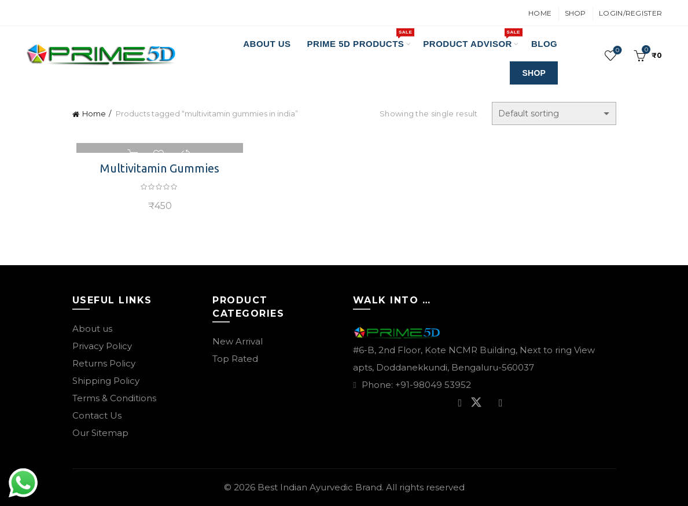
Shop (575, 13)
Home (539, 13)
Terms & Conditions (114, 398)
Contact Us (97, 415)
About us (92, 328)
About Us (266, 44)
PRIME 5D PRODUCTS (359, 38)
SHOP (534, 73)
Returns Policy (103, 363)
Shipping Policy (105, 380)
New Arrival (237, 341)
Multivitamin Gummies (156, 168)
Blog (544, 44)
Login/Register (630, 13)
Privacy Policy (102, 345)
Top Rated (235, 358)
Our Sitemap (100, 432)
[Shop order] (554, 113)
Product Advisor (471, 38)
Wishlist (616, 50)
